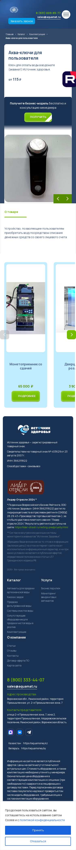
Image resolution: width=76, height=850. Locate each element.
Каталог (14, 580)
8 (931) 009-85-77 (48, 13)
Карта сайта (14, 665)
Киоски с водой (15, 597)
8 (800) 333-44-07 (25, 680)
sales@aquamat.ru (49, 17)
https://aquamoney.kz (35, 743)
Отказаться (38, 841)
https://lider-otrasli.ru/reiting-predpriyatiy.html (41, 527)
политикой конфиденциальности (42, 820)
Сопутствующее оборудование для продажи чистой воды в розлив (20, 621)
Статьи (11, 645)
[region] (38, 825)
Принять (38, 830)
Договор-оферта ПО (18, 660)
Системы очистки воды (20, 610)
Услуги (46, 580)
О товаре (11, 212)
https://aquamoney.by (33, 748)
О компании (16, 637)
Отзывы (11, 650)
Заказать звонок (21, 21)
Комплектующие (16, 632)
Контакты (13, 655)
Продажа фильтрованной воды (19, 603)
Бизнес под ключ (50, 588)
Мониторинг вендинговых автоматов (48, 597)
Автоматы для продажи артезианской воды (20, 590)
